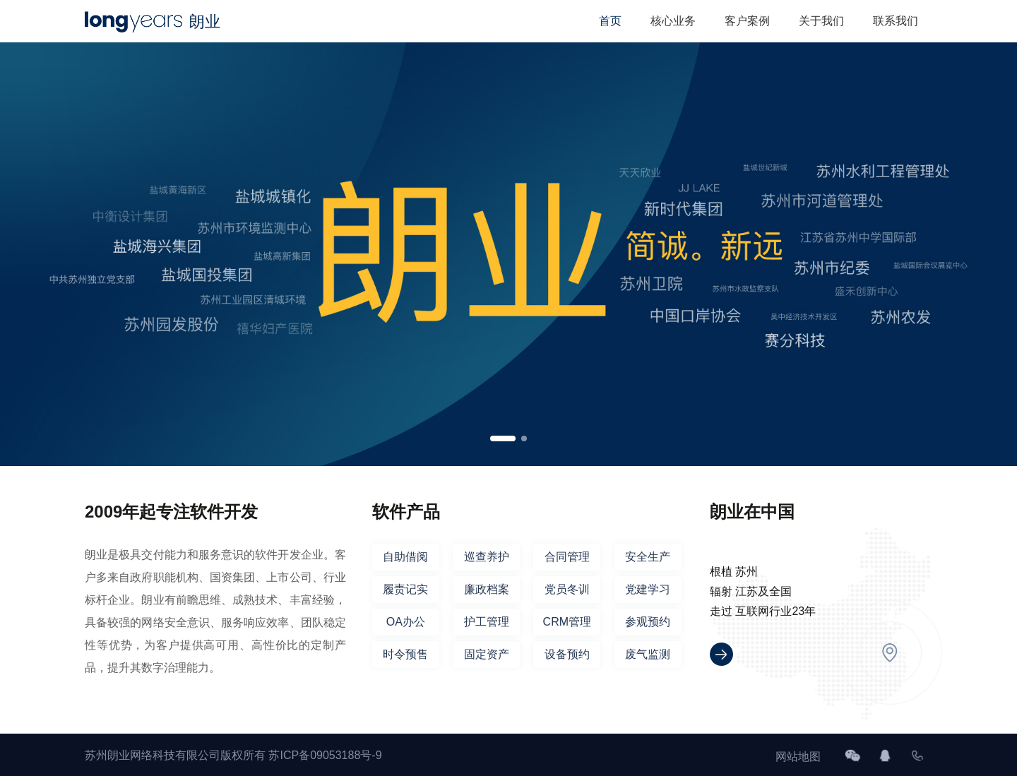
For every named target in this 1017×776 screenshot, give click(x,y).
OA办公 (405, 622)
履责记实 (405, 589)
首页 (610, 21)
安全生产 (647, 557)
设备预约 (567, 654)
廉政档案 (486, 589)
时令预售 (405, 654)
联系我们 (895, 21)
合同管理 (567, 557)
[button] (503, 438)
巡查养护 (486, 557)
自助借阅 (405, 557)
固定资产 (486, 654)
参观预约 (647, 622)
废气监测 (647, 654)
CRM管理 (567, 622)
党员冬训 (567, 589)
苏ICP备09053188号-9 (324, 755)
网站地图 (798, 757)
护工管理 (486, 622)
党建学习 (647, 589)
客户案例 (747, 21)
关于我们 (821, 21)
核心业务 (673, 21)
